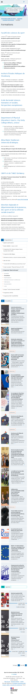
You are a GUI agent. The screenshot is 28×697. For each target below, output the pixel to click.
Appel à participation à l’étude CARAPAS (16, 329)
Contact (15, 674)
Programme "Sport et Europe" (8, 20)
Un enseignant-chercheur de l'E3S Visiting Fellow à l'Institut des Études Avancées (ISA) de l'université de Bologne (17, 396)
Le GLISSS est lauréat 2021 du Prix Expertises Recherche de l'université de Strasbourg (17, 473)
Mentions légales (15, 681)
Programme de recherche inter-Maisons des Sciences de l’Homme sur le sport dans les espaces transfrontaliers (18, 568)
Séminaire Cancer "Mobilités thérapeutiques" (15, 639)
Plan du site (7, 681)
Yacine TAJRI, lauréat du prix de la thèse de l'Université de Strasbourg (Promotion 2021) (17, 513)
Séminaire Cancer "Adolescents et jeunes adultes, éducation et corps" (16, 614)
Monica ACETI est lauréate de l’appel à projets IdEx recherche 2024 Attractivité (17, 357)
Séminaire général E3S (16, 593)
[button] (24, 2)
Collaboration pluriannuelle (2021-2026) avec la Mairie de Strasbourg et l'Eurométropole (17, 492)
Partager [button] (15, 665)
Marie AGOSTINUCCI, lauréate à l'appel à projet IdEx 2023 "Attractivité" (17, 376)
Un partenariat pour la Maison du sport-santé (16, 529)
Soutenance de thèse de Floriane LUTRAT (17, 434)
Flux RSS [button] (22, 665)
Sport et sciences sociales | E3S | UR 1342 (8, 18)
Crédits (22, 681)
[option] (14, 314)
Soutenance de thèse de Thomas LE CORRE (17, 417)
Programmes (19, 18)
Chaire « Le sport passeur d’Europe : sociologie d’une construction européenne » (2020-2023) (18, 548)
